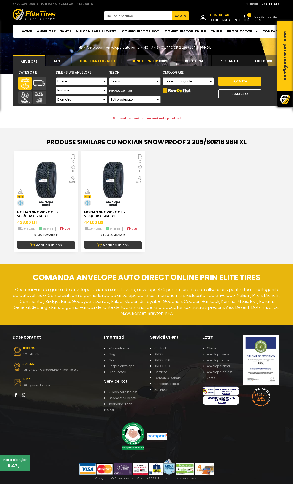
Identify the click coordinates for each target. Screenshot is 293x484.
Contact (271, 31)
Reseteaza (239, 94)
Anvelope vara (218, 360)
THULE (216, 31)
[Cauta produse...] (138, 15)
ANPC (158, 354)
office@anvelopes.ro (36, 385)
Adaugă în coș (46, 245)
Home (27, 31)
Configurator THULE (185, 31)
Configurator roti (141, 31)
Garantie (160, 372)
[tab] (29, 60)
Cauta (240, 81)
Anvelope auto (218, 354)
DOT (65, 229)
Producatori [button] (242, 31)
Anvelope (46, 31)
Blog (112, 354)
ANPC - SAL (162, 360)
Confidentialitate (166, 384)
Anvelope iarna (218, 366)
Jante (65, 31)
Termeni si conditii (167, 378)
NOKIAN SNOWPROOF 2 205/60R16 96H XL (177, 47)
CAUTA (180, 15)
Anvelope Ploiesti (220, 372)
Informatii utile (119, 348)
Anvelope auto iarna (123, 47)
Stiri (111, 360)
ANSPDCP (161, 390)
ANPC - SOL (162, 366)
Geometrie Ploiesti (122, 398)
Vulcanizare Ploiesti (96, 31)
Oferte (212, 348)
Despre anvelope (122, 366)
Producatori (117, 372)
